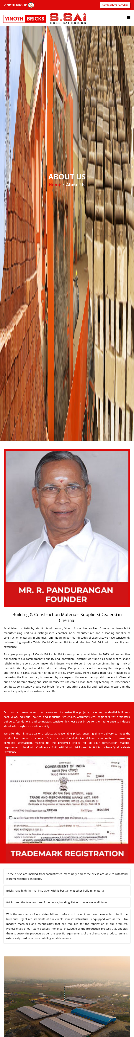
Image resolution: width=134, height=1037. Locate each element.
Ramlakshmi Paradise (115, 5)
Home (56, 185)
